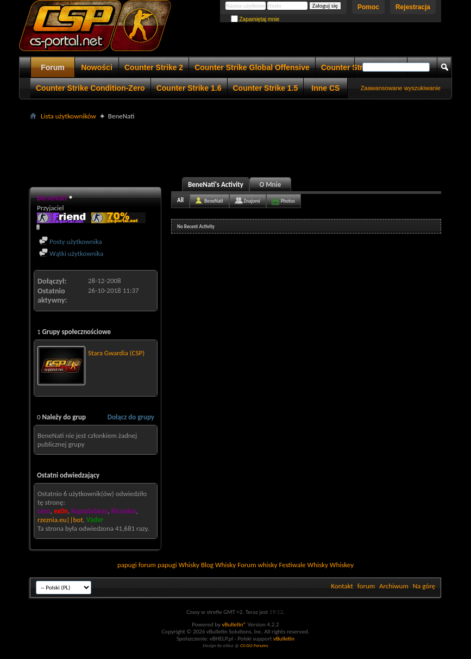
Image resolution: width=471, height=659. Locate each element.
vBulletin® (234, 624)
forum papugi (158, 565)
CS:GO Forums (254, 645)
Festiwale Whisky (303, 565)
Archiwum (394, 586)
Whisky (189, 565)
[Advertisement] (236, 147)
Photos (288, 201)
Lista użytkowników (68, 116)
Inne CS (325, 88)
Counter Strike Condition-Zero (90, 88)
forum (366, 586)
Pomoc (368, 7)
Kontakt (342, 586)
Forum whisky (257, 565)
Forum (53, 67)
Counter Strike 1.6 (189, 88)
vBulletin (283, 638)
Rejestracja (412, 7)
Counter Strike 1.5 (265, 88)
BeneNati (213, 201)
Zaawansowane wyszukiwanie (401, 88)
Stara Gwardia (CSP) (116, 353)
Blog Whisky (218, 565)
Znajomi (252, 201)
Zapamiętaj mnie (255, 19)
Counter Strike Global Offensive (252, 67)
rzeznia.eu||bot (60, 520)
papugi (127, 565)
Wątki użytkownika (71, 253)
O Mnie (270, 184)
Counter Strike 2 (153, 67)
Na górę (424, 586)
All (180, 200)
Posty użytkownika (70, 241)
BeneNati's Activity (215, 184)
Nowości (96, 67)
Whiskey (342, 565)
